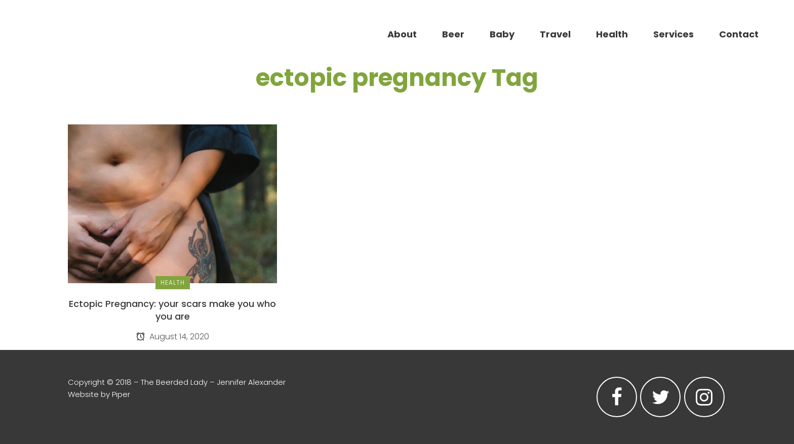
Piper (121, 394)
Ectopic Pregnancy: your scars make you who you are (172, 310)
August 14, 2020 (172, 336)
